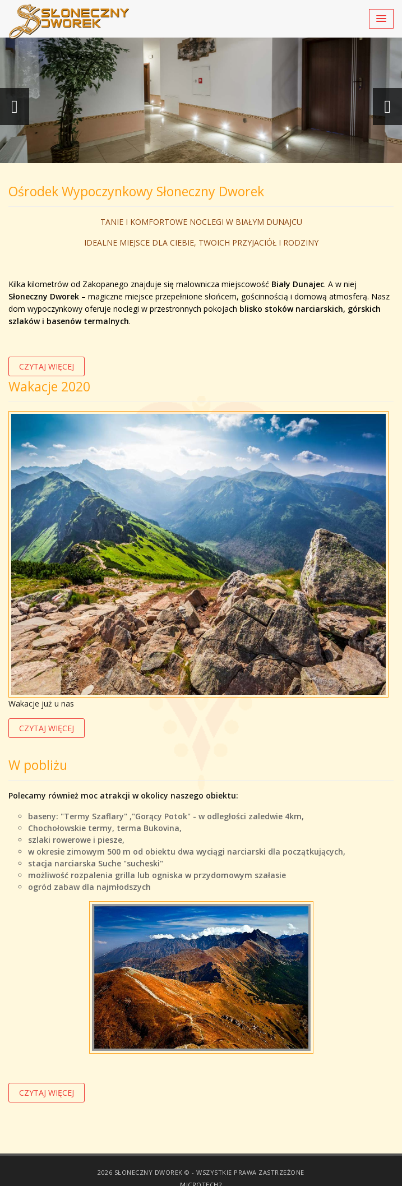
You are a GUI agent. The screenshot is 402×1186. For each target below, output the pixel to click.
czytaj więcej (46, 366)
